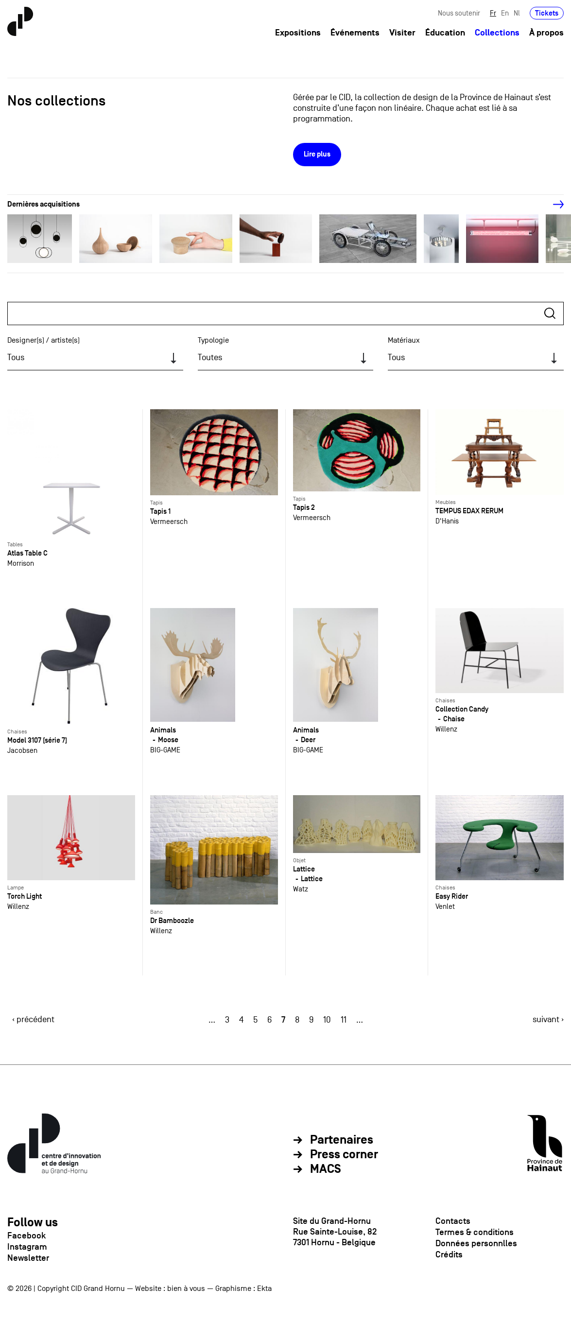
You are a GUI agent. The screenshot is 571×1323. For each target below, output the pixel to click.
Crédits (449, 1254)
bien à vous (186, 1288)
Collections (497, 33)
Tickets (546, 13)
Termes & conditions (474, 1232)
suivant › (548, 1019)
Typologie (213, 340)
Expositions (298, 33)
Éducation (445, 33)
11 (343, 1020)
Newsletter (28, 1258)
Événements (355, 33)
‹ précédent (33, 1019)
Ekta (264, 1288)
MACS (325, 1169)
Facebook (26, 1235)
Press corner (344, 1155)
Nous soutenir (459, 13)
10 (327, 1020)
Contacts (452, 1221)
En (505, 13)
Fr (493, 13)
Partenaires (341, 1140)
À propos (546, 33)
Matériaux (404, 340)
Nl (517, 13)
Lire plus (317, 154)
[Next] (553, 204)
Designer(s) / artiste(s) (43, 340)
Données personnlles (476, 1243)
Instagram (27, 1246)
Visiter (402, 33)
